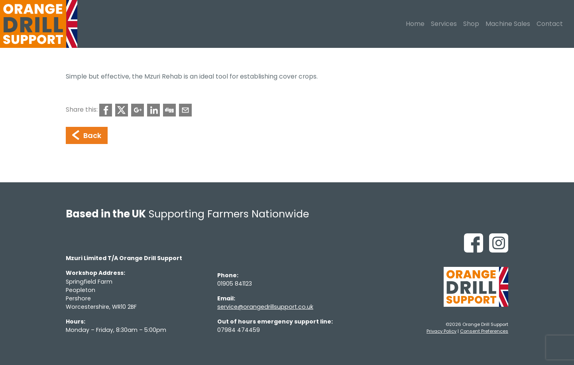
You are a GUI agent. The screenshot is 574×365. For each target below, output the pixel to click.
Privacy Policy (441, 331)
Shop (471, 24)
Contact (550, 24)
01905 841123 (234, 284)
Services (444, 24)
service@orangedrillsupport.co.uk (265, 307)
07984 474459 (238, 330)
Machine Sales (508, 24)
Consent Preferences (484, 331)
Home (415, 24)
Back (86, 135)
